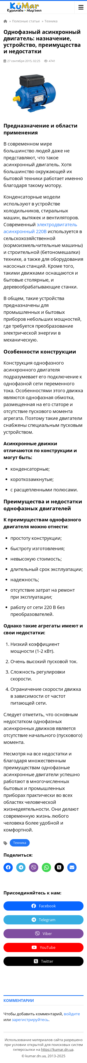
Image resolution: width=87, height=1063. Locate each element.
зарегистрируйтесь (30, 1019)
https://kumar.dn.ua (57, 1049)
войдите (72, 1013)
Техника (19, 842)
